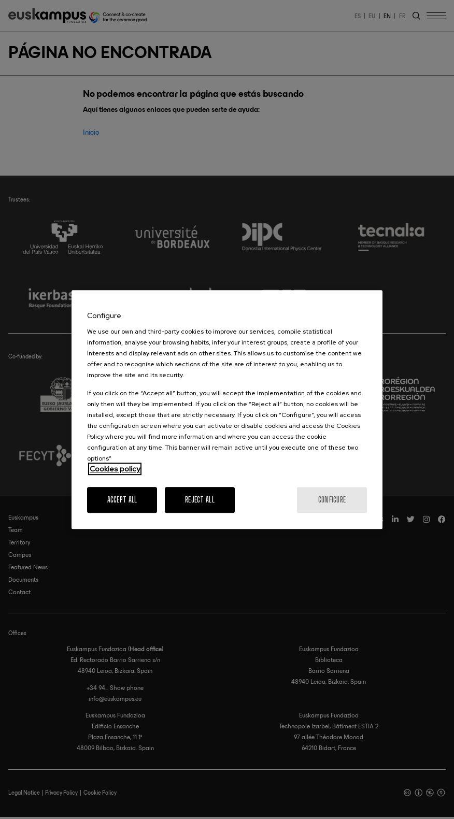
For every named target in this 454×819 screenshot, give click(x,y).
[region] (227, 409)
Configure (332, 499)
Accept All (122, 499)
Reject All (200, 499)
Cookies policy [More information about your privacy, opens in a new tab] (115, 468)
